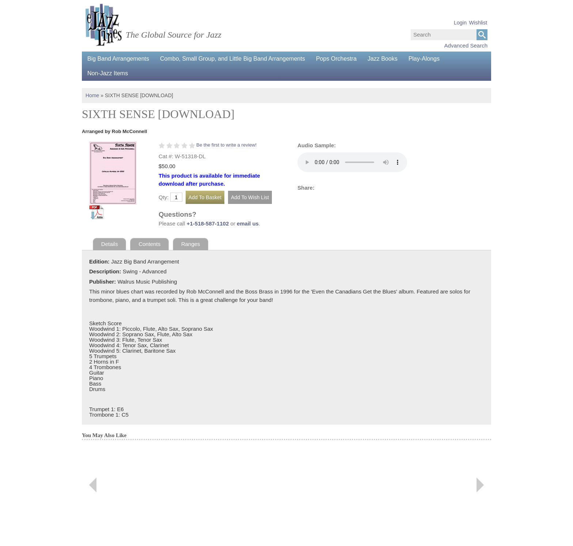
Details (109, 244)
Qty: (164, 197)
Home (92, 95)
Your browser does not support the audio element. (352, 162)
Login (460, 23)
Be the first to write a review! (226, 145)
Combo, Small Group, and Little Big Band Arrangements (232, 59)
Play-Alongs (424, 59)
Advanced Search (465, 45)
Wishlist (478, 23)
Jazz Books (383, 59)
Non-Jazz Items (107, 73)
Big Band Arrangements (118, 59)
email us (248, 223)
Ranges (190, 244)
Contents (149, 244)
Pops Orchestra (336, 59)
